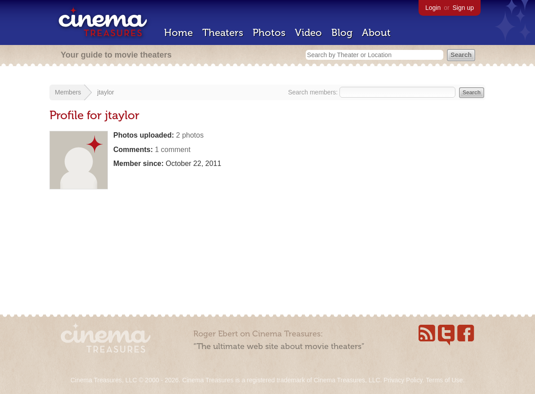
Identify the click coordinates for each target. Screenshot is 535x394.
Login (433, 7)
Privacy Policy (402, 380)
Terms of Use (444, 380)
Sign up (463, 7)
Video (308, 33)
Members (68, 92)
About (376, 33)
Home (178, 33)
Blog (341, 33)
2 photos (190, 135)
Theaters (222, 33)
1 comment (172, 149)
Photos (269, 33)
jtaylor (105, 92)
